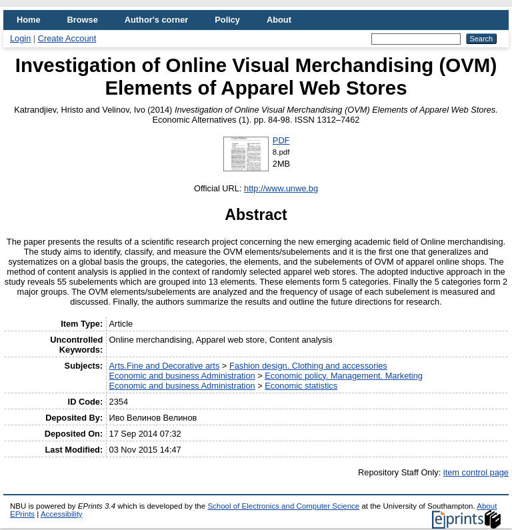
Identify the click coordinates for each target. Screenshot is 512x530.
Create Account (67, 38)
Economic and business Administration (182, 376)
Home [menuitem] (29, 20)
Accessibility (62, 514)
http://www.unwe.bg (281, 188)
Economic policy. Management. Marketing (344, 376)
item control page (476, 472)
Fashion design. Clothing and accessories (308, 366)
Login (20, 38)
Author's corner (156, 20)
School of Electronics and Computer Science (283, 506)
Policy (227, 20)
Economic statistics (301, 386)
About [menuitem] (279, 20)
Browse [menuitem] (82, 20)
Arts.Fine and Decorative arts (164, 366)
